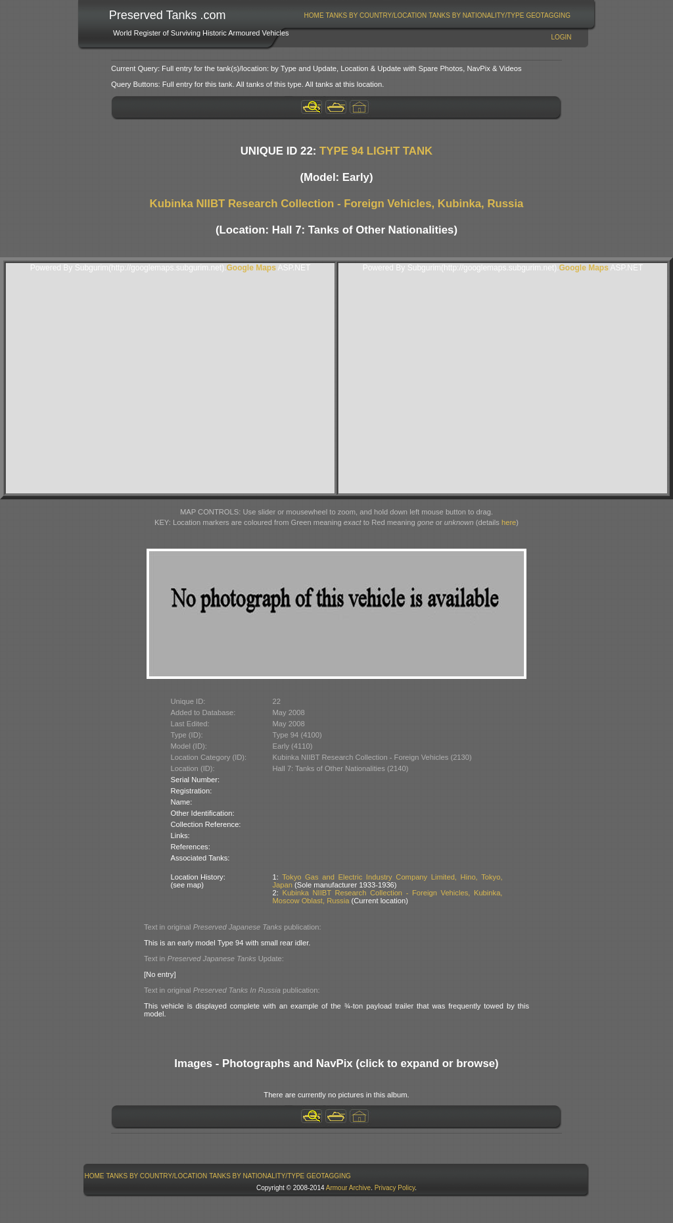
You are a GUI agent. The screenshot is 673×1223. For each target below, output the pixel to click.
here (508, 522)
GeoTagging (548, 15)
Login (561, 37)
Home (314, 15)
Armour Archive (348, 1187)
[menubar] (437, 15)
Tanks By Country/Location (376, 15)
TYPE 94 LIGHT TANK (375, 151)
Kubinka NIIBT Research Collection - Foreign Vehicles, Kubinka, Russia (337, 203)
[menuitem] (314, 15)
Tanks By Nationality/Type (476, 15)
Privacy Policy (395, 1187)
